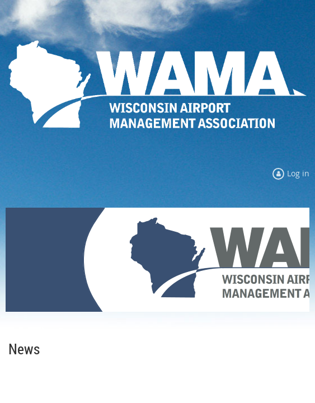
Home (16, 330)
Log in (298, 173)
